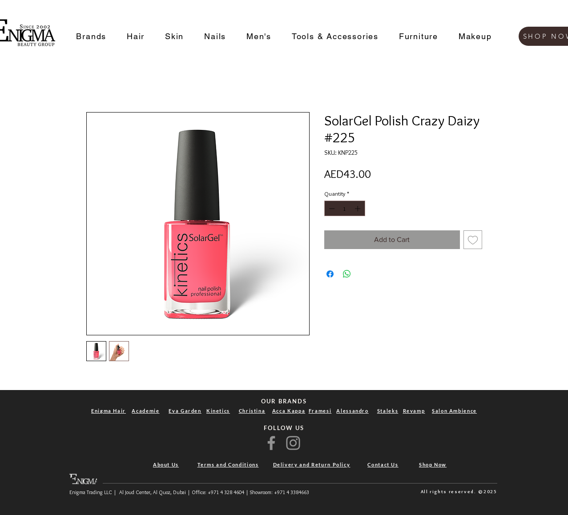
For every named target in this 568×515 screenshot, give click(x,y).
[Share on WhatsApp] (347, 274)
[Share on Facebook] (330, 274)
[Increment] (358, 208)
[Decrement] (331, 208)
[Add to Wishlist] (472, 239)
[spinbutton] (344, 208)
